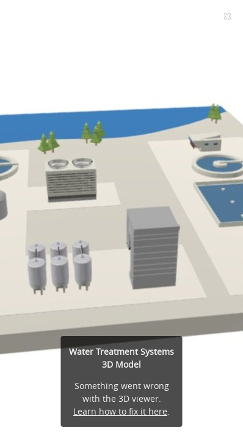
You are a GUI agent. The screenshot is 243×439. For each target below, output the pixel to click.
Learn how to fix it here (120, 411)
